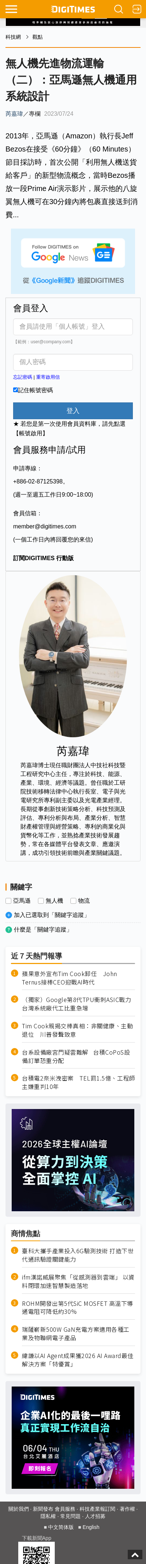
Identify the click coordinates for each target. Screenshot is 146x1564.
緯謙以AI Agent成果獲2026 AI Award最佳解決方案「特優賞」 (78, 1359)
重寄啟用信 (48, 377)
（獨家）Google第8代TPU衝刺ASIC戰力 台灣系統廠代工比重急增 (78, 1003)
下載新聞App (36, 1538)
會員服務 (65, 1509)
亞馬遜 (22, 901)
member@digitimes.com (44, 526)
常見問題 (70, 1516)
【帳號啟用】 (30, 433)
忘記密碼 (22, 377)
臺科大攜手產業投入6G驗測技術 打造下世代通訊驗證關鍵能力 (78, 1255)
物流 (84, 901)
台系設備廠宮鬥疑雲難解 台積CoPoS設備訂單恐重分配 (76, 1056)
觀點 (37, 37)
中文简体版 (61, 1527)
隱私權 (48, 1516)
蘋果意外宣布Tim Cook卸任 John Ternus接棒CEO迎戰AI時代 (69, 978)
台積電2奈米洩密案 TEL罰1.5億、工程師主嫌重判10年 (78, 1082)
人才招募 (95, 1516)
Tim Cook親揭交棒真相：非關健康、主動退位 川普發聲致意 (77, 1030)
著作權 (127, 1509)
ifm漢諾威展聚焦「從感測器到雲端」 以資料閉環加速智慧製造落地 (78, 1281)
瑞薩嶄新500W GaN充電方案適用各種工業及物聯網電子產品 (76, 1333)
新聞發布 (43, 1509)
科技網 (13, 37)
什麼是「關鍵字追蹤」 (43, 929)
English (90, 1527)
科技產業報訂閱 (97, 1509)
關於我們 (18, 1509)
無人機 (54, 901)
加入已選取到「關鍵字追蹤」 (52, 915)
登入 (73, 410)
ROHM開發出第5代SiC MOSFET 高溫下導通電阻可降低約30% (77, 1307)
